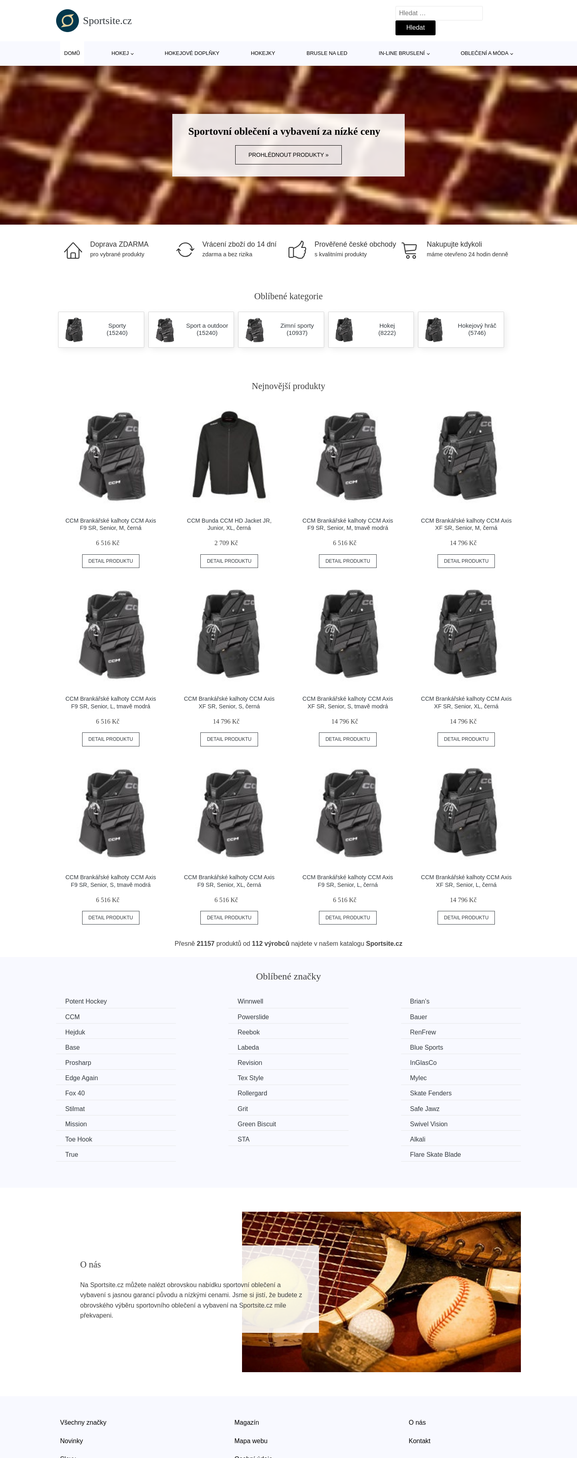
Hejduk (315, 1016)
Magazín (246, 1374)
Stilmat (195, 1076)
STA (72, 1107)
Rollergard (439, 1062)
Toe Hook (437, 1092)
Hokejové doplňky (192, 53)
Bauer (194, 1016)
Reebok (435, 1016)
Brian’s (314, 1001)
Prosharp (79, 1046)
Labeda (315, 1031)
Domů (72, 53)
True (311, 1107)
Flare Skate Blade (449, 1107)
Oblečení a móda (484, 53)
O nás (417, 1374)
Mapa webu (251, 1393)
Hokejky (263, 53)
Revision (198, 1046)
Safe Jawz (439, 1076)
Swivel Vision (323, 1092)
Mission (77, 1092)
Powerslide (81, 1016)
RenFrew (79, 1031)
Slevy (68, 1411)
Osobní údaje (253, 1411)
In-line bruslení (402, 53)
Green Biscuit (205, 1092)
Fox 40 (314, 1062)
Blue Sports (440, 1031)
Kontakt (419, 1393)
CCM (431, 1001)
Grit (310, 1076)
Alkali (193, 1107)
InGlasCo (318, 1046)
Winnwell (198, 1001)
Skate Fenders (87, 1076)
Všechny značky (83, 1374)
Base (193, 1031)
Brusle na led (327, 53)
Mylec (194, 1062)
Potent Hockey (87, 1001)
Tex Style (79, 1062)
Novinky (71, 1393)
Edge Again (440, 1046)
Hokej (120, 53)
